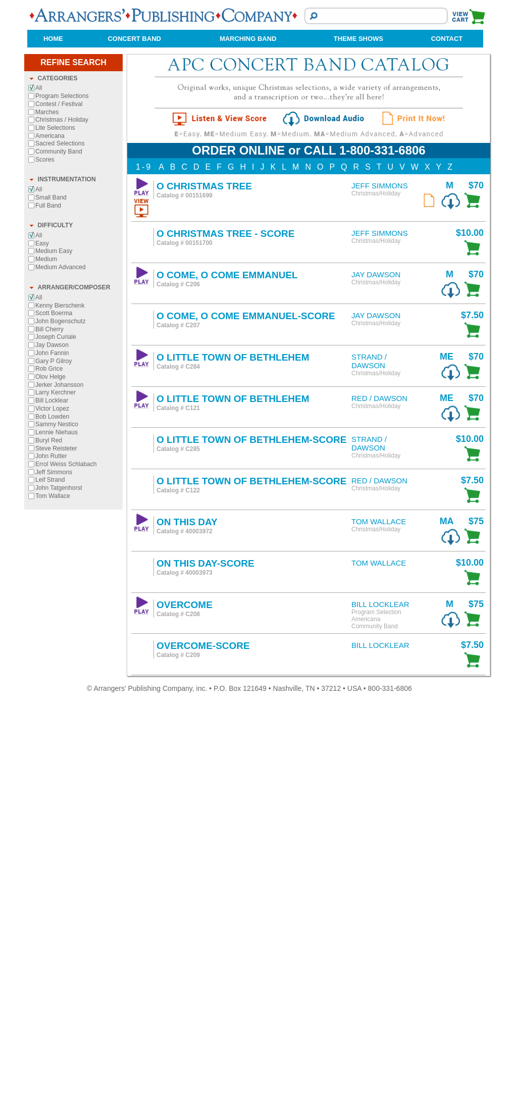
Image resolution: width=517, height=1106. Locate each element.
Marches (47, 516)
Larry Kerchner (55, 796)
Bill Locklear (51, 804)
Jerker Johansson (59, 788)
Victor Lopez (52, 812)
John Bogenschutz (60, 725)
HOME (53, 38)
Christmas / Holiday (61, 523)
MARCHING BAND (248, 38)
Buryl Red (48, 844)
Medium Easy (53, 655)
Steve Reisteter (56, 852)
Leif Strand (50, 883)
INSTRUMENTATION (67, 583)
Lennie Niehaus (56, 836)
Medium (46, 663)
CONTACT (447, 38)
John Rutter (51, 860)
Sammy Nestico (56, 828)
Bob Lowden (52, 820)
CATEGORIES (58, 482)
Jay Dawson (52, 748)
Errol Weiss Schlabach (65, 868)
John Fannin (52, 757)
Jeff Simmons (53, 876)
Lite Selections (55, 531)
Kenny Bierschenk (59, 709)
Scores (45, 563)
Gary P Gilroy (53, 765)
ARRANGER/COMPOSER (74, 691)
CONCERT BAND (134, 38)
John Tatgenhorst (58, 891)
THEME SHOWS (358, 38)
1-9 (144, 571)
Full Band (48, 609)
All (38, 491)
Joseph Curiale (55, 740)
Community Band (58, 555)
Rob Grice (49, 772)
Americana (50, 539)
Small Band (51, 601)
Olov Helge (50, 780)
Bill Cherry (49, 733)
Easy (42, 647)
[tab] (73, 483)
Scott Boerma (53, 717)
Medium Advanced (60, 671)
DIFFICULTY (55, 629)
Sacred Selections (59, 547)
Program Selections (62, 500)
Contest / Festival (58, 508)
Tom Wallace (52, 899)
